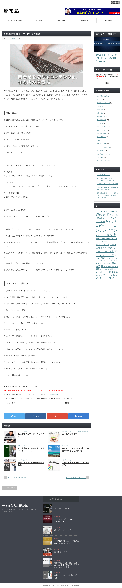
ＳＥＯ (114, 274)
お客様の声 (85, 20)
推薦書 (112, 267)
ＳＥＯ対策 (100, 123)
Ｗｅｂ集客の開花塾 (15, 505)
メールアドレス (10, 403)
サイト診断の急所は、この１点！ (76, 478)
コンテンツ (24, 38)
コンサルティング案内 (14, 20)
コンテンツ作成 (10, 38)
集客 (97, 275)
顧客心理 (102, 275)
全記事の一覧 (54, 394)
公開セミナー (101, 116)
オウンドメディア (102, 133)
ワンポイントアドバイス (104, 154)
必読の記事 (61, 20)
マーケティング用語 (103, 160)
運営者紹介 (108, 20)
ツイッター (105, 241)
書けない (102, 269)
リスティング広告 (101, 260)
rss (112, 2)
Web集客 (102, 214)
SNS (98, 140)
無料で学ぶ (100, 113)
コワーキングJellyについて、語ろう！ (18, 477)
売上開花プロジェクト (103, 175)
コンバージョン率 (102, 130)
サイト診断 (100, 239)
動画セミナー (103, 263)
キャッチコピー (66, 431)
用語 (110, 272)
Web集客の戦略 (101, 120)
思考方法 (105, 266)
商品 (110, 263)
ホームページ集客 (105, 251)
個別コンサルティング (103, 103)
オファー (100, 221)
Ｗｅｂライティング (105, 278)
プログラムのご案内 (103, 96)
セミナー (99, 99)
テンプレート (113, 241)
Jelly (116, 211)
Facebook (111, 211)
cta (105, 211)
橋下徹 (107, 269)
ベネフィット (101, 150)
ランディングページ (103, 126)
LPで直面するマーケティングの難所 (107, 184)
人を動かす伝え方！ (70, 434)
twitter (115, 2)
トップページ (105, 245)
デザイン (98, 245)
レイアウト (110, 260)
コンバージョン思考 (61, 508)
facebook (118, 2)
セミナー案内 (37, 20)
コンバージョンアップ (103, 147)
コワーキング (109, 226)
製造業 (115, 272)
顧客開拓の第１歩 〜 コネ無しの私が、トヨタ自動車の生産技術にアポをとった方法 (107, 195)
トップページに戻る (10, 488)
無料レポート (104, 272)
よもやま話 (100, 157)
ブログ (103, 248)
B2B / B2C (100, 211)
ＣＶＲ (108, 275)
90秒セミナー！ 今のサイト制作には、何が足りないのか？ (106, 58)
